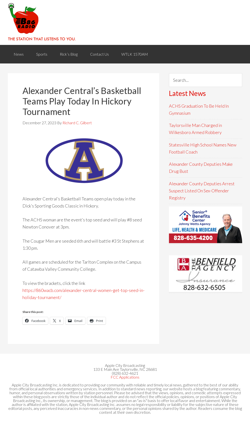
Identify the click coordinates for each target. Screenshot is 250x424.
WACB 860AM (125, 22)
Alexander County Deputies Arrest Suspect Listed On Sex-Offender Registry (202, 191)
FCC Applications (125, 377)
